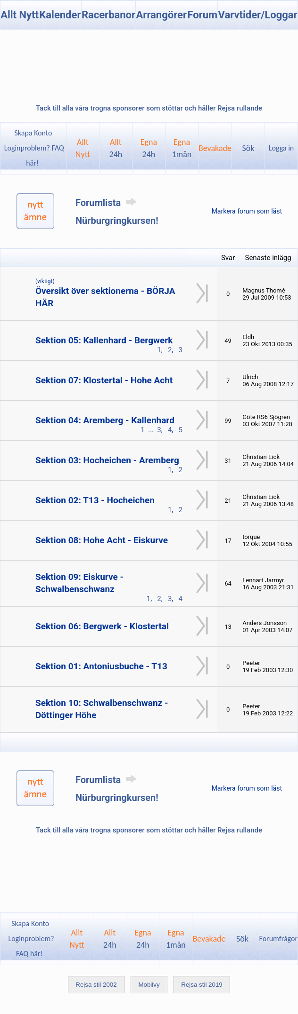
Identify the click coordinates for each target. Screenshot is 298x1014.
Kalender (60, 15)
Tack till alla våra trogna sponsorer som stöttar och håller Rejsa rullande (149, 108)
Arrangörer (161, 15)
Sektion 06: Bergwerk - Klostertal (102, 626)
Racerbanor (108, 15)
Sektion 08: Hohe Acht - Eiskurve (101, 540)
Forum (202, 15)
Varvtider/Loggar (258, 15)
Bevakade (215, 148)
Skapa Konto (33, 132)
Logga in (281, 147)
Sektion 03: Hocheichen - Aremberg (107, 460)
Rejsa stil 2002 (95, 984)
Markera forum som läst (247, 211)
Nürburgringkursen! (116, 220)
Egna (149, 148)
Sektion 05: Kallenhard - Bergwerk (104, 340)
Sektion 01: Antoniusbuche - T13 (101, 666)
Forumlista (107, 202)
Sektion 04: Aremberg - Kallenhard (104, 420)
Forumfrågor (278, 938)
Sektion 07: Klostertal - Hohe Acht (104, 380)
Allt (116, 148)
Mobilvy (148, 984)
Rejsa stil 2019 (201, 984)
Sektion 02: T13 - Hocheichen (95, 500)
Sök (248, 148)
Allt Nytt (19, 15)
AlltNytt (82, 148)
